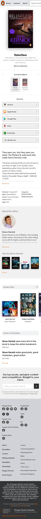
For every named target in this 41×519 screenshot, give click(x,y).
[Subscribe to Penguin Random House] (36, 386)
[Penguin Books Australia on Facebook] (3, 408)
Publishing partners (26, 452)
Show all (5, 363)
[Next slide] (37, 287)
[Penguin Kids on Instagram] (25, 408)
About (4, 445)
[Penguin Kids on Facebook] (22, 408)
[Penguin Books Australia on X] (11, 408)
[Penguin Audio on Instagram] (3, 438)
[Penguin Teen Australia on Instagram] (7, 422)
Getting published (8, 458)
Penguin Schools (8, 471)
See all (4, 272)
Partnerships (6, 466)
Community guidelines (28, 449)
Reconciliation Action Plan (29, 470)
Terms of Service (21, 506)
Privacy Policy (33, 393)
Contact (5, 454)
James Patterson (9, 321)
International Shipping (27, 474)
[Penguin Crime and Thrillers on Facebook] (3, 430)
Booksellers (6, 449)
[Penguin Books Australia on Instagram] (7, 408)
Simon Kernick (20, 66)
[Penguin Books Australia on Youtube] (15, 408)
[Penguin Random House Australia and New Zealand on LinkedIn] (3, 414)
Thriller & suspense (27, 196)
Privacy (23, 463)
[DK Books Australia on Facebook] (22, 425)
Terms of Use (23, 393)
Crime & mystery (26, 194)
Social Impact (7, 475)
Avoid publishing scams (28, 460)
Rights (22, 456)
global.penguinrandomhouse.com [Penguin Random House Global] (14, 516)
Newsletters (6, 462)
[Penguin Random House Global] (8, 510)
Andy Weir (28, 321)
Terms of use (25, 467)
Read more (5, 183)
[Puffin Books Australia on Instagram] (22, 417)
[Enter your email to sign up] (18, 386)
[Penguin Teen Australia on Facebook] (3, 422)
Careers (23, 445)
